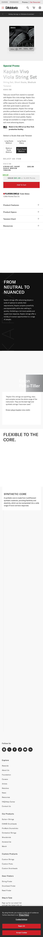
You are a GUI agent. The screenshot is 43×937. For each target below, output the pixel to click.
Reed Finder (6, 890)
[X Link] (9, 749)
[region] (21, 921)
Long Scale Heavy (21, 142)
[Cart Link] (33, 7)
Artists (4, 784)
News (4, 793)
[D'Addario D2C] (12, 7)
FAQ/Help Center (8, 802)
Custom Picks (7, 864)
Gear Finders (8, 876)
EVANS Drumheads (9, 824)
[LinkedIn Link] (30, 749)
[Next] (40, 14)
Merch (4, 846)
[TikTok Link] (20, 749)
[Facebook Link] (14, 749)
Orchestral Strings (9, 833)
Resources (6, 797)
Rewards (5, 766)
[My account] (40, 7)
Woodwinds (6, 837)
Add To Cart (21, 185)
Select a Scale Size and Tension (17, 135)
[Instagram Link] (4, 749)
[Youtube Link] (25, 749)
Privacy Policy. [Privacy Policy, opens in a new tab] (24, 915)
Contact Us (6, 806)
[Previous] (2, 14)
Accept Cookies (21, 933)
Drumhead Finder (8, 886)
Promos (25, 2)
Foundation (6, 775)
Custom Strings (8, 859)
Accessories (6, 842)
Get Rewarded (35, 2)
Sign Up (16, 196)
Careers (5, 779)
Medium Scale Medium (9, 150)
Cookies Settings (21, 919)
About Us (5, 770)
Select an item (12, 159)
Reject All (21, 926)
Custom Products (10, 854)
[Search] (27, 7)
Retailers (5, 788)
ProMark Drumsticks (10, 828)
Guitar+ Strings (8, 819)
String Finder (7, 881)
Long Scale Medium (9, 142)
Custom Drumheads (9, 868)
